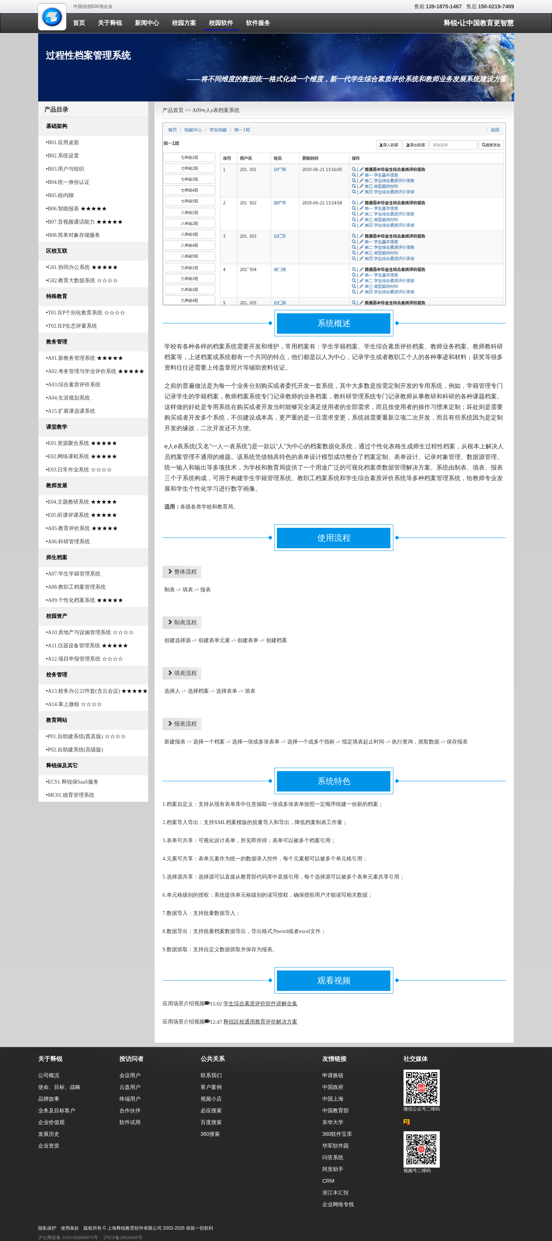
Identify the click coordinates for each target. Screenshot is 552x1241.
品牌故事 (48, 1099)
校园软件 (221, 23)
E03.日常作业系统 (68, 470)
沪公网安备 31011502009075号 (68, 1237)
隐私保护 (47, 1228)
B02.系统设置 (63, 156)
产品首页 (173, 110)
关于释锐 (110, 23)
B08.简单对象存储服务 (74, 235)
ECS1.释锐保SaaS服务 (73, 782)
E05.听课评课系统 (68, 515)
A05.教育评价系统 (69, 528)
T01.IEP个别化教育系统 (75, 313)
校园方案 (184, 23)
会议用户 (130, 1075)
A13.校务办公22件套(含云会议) (84, 691)
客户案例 (211, 1087)
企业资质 (48, 1146)
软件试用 (130, 1122)
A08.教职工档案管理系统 (77, 587)
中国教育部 (335, 1110)
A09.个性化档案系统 (71, 600)
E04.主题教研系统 (68, 502)
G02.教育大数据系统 (71, 280)
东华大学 (332, 1122)
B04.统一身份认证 (69, 182)
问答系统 (332, 1157)
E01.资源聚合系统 (68, 443)
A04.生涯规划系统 (69, 398)
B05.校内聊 (61, 195)
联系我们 (211, 1075)
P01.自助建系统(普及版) (75, 736)
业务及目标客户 (56, 1110)
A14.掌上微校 (63, 704)
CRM (328, 1181)
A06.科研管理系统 (69, 541)
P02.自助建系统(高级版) (75, 750)
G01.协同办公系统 (69, 267)
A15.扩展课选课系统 (71, 411)
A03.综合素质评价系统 (74, 384)
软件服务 (258, 23)
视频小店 (211, 1099)
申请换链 (332, 1075)
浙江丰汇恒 (335, 1193)
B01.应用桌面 (63, 142)
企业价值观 (51, 1122)
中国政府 (332, 1087)
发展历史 (48, 1134)
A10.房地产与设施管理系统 (79, 632)
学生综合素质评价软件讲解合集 (260, 1003)
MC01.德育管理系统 (71, 795)
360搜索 (210, 1134)
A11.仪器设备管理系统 (74, 645)
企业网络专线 (338, 1204)
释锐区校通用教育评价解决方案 (260, 1022)
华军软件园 (335, 1146)
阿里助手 (332, 1169)
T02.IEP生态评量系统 (72, 326)
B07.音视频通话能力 (71, 222)
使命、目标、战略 (59, 1087)
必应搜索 (211, 1110)
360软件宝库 (337, 1134)
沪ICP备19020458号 (123, 1237)
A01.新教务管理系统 (71, 358)
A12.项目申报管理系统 (74, 659)
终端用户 (130, 1099)
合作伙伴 (130, 1110)
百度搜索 (211, 1122)
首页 (79, 23)
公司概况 (48, 1075)
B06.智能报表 (63, 208)
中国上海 (332, 1099)
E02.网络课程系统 (68, 456)
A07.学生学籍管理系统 (74, 574)
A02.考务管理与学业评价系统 (82, 371)
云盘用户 (130, 1087)
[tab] (93, 109)
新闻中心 (147, 23)
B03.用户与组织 (66, 169)
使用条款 (70, 1228)
